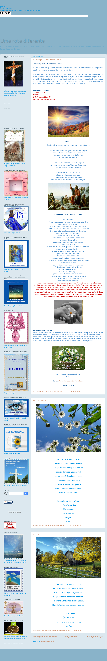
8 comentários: (78, 525)
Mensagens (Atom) (47, 641)
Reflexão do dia (39, 400)
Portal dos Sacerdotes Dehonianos (71, 381)
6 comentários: (78, 630)
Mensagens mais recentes (45, 636)
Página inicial (71, 636)
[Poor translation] (7, 13)
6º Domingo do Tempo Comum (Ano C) (47, 60)
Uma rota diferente (22, 40)
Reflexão (36, 534)
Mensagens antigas (94, 636)
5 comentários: (76, 391)
